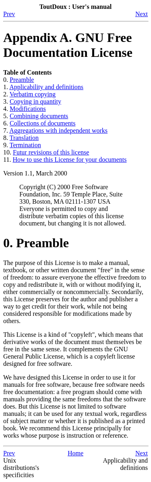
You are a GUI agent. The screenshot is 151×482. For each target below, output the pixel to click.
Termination (25, 145)
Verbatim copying (33, 94)
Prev (9, 13)
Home (75, 453)
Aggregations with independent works (58, 130)
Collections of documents (43, 123)
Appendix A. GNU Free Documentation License (67, 45)
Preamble (22, 79)
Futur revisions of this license (51, 152)
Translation (24, 137)
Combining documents (39, 116)
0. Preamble (36, 243)
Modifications (28, 108)
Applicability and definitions (46, 86)
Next (141, 13)
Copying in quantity (35, 101)
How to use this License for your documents (69, 159)
